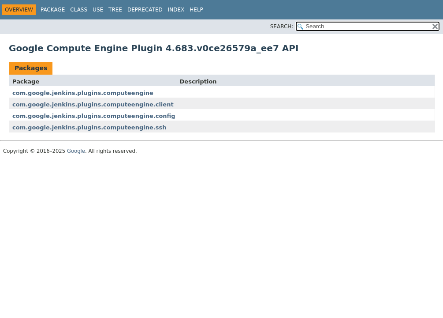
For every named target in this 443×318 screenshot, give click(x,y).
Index (176, 10)
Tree (115, 10)
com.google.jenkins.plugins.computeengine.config (93, 116)
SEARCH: (282, 26)
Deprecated (145, 10)
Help (196, 10)
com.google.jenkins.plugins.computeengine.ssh (89, 127)
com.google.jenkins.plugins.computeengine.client (93, 104)
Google (76, 151)
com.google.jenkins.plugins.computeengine (82, 93)
